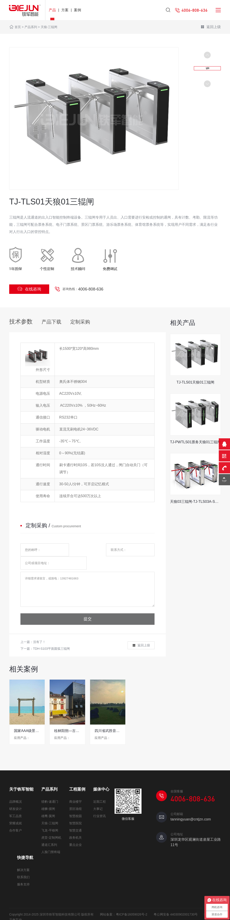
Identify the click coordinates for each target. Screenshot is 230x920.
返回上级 (211, 27)
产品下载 (51, 322)
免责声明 (15, 914)
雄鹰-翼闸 (48, 804)
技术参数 (21, 321)
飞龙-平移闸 (49, 819)
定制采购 (80, 322)
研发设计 (15, 797)
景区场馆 (75, 797)
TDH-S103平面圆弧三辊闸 (51, 637)
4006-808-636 (90, 289)
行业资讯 (99, 804)
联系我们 (23, 865)
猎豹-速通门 (49, 790)
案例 (77, 10)
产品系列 (30, 27)
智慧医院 (75, 812)
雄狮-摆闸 (48, 797)
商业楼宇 (75, 790)
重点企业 (75, 833)
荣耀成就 (15, 812)
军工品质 (15, 804)
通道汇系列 (49, 833)
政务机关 (75, 826)
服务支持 (23, 873)
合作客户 (15, 819)
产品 (52, 10)
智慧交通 (75, 819)
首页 (18, 27)
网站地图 (34, 914)
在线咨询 (29, 289)
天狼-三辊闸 (49, 27)
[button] (207, 83)
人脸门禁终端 (50, 840)
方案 (65, 10)
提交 (88, 607)
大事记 (98, 797)
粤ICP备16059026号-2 (131, 903)
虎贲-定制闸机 (51, 826)
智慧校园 (75, 804)
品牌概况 (15, 790)
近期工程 (99, 790)
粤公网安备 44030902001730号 (176, 903)
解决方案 (23, 858)
